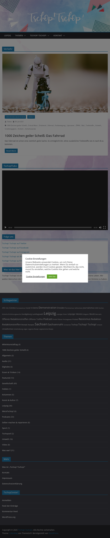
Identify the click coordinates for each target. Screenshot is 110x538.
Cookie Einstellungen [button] (35, 276)
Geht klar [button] (52, 276)
